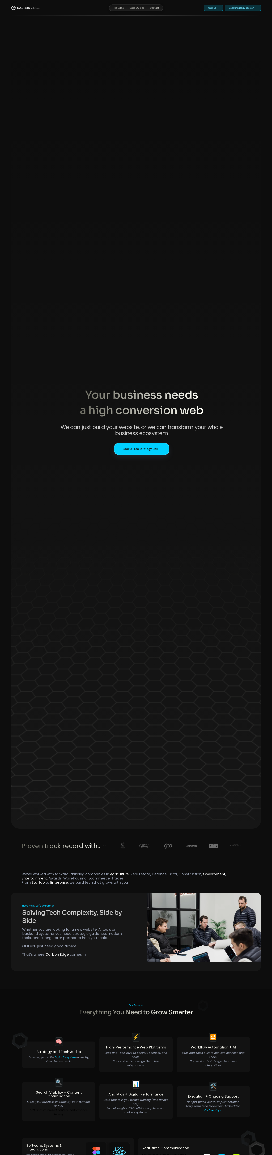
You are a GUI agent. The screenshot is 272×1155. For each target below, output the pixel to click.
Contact (154, 8)
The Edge (118, 8)
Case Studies (136, 8)
